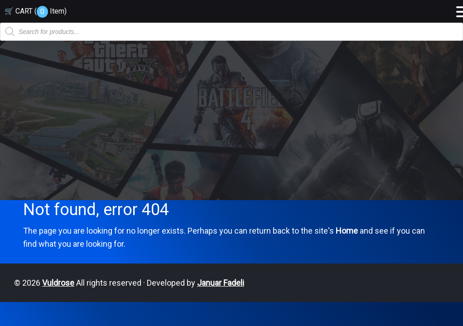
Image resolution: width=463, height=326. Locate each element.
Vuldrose (58, 283)
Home (347, 230)
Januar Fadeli (220, 283)
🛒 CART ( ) (36, 11)
